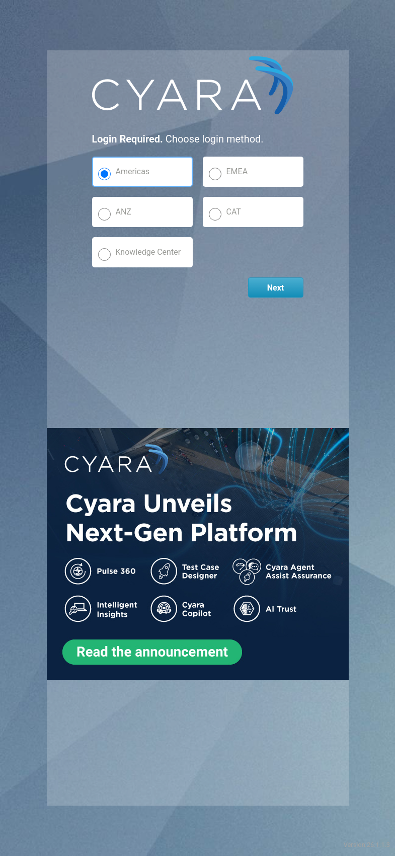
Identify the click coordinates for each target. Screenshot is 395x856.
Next (275, 288)
